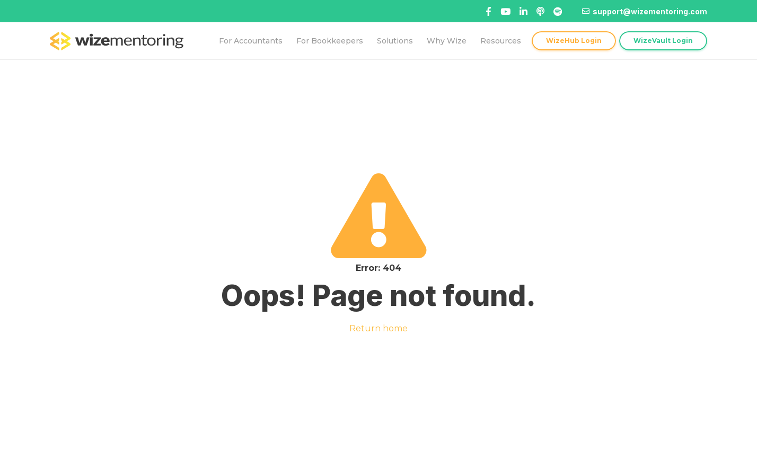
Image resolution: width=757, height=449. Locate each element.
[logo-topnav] (116, 41)
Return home (378, 328)
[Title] (505, 11)
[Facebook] (488, 11)
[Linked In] (540, 11)
